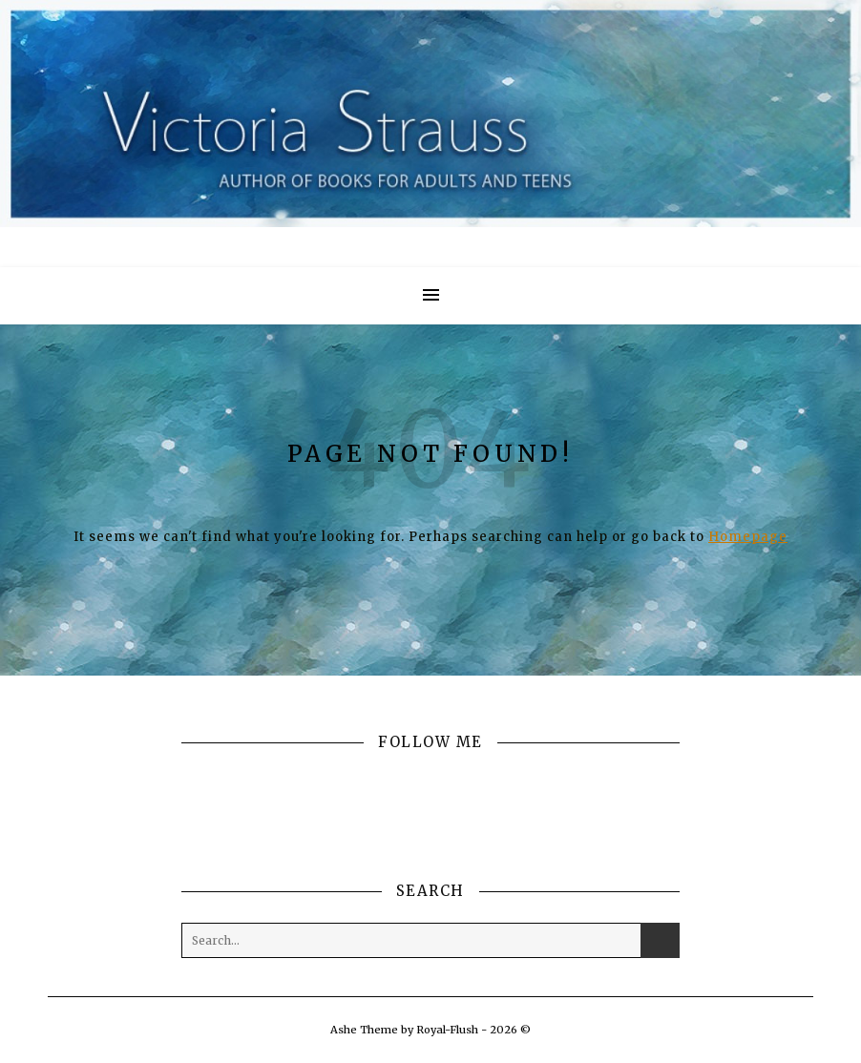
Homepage (748, 537)
